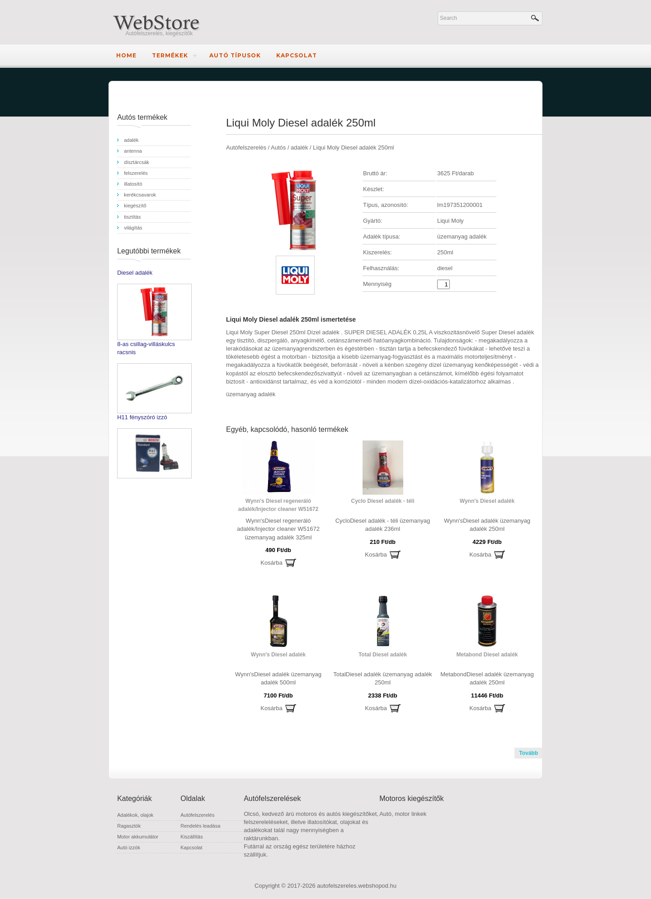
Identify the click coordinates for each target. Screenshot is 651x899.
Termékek (170, 55)
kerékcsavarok (140, 194)
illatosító (133, 184)
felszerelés (136, 173)
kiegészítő (135, 205)
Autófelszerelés (197, 815)
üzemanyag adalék (250, 394)
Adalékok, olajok (135, 815)
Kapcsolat (296, 55)
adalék (131, 140)
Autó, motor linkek (402, 813)
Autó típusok (235, 55)
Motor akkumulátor (137, 836)
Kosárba (271, 562)
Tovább (528, 753)
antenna (133, 151)
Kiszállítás (191, 836)
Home (126, 55)
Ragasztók (129, 826)
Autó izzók (128, 847)
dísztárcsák (136, 162)
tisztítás (132, 217)
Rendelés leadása (200, 826)
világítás (133, 227)
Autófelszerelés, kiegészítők (159, 33)
